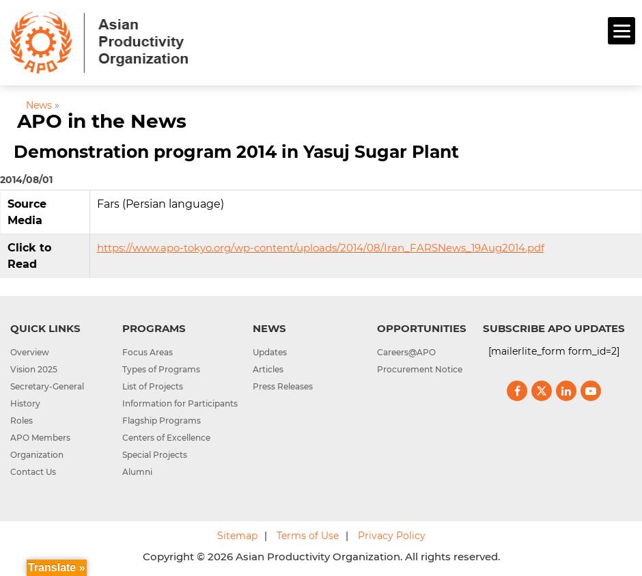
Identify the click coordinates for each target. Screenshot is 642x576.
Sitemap (237, 536)
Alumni (137, 472)
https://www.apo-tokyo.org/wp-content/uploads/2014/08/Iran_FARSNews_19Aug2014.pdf (320, 247)
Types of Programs (161, 369)
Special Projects (154, 455)
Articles (268, 369)
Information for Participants (180, 403)
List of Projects (152, 386)
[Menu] (621, 30)
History (25, 403)
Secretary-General (47, 386)
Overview (29, 352)
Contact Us (33, 472)
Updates (270, 352)
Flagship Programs (161, 420)
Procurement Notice (419, 369)
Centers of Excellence (166, 438)
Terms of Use (308, 536)
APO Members (40, 438)
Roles (21, 420)
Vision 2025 (33, 369)
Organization (37, 455)
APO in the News (101, 121)
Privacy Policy (391, 536)
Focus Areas (147, 352)
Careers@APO (406, 352)
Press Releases (283, 386)
